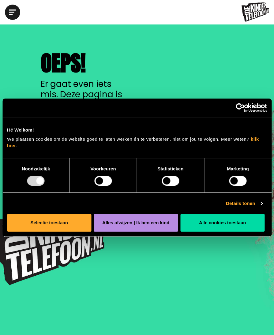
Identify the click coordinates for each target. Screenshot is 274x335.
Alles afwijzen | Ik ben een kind (135, 222)
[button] (14, 12)
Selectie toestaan (49, 222)
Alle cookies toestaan (222, 222)
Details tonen (240, 203)
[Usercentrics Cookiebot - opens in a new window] (240, 107)
